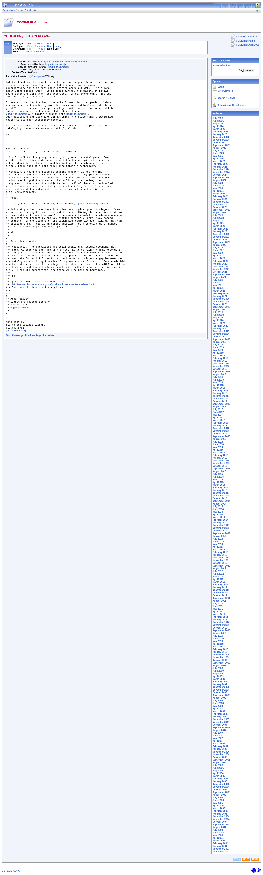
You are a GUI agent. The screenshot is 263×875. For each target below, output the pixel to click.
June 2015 (218, 476)
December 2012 (221, 557)
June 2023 (218, 218)
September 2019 (221, 339)
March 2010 (219, 646)
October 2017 (220, 401)
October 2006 (220, 757)
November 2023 (221, 204)
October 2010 (220, 627)
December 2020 (221, 299)
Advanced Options (222, 65)
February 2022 (220, 261)
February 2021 (220, 293)
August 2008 (219, 697)
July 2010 (218, 635)
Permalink (48, 385)
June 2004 (218, 832)
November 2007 (221, 722)
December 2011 (221, 590)
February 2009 (220, 681)
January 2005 (220, 813)
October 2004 (220, 822)
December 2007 (221, 719)
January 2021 (220, 296)
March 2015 (219, 485)
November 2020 (221, 301)
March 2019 (219, 355)
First (29, 43)
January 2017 (220, 425)
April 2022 (218, 255)
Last (57, 43)
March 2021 (219, 290)
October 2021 (220, 272)
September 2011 (221, 598)
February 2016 (220, 455)
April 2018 (218, 385)
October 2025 (220, 142)
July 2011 (218, 603)
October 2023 (220, 207)
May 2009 (218, 673)
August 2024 (219, 180)
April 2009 (218, 676)
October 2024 (220, 174)
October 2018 (220, 369)
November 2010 (221, 625)
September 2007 (221, 727)
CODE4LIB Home (245, 40)
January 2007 (220, 749)
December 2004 (221, 816)
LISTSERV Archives (247, 36)
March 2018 (219, 387)
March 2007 (219, 743)
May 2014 (218, 511)
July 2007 (218, 733)
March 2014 (219, 517)
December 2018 (221, 363)
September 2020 (221, 307)
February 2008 (220, 714)
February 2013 (220, 552)
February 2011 (220, 617)
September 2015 (221, 468)
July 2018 (218, 377)
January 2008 (220, 716)
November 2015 (221, 463)
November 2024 (221, 172)
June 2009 (218, 671)
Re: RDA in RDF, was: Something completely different (57, 61)
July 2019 (218, 344)
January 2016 (220, 458)
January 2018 (220, 393)
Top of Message (14, 385)
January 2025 (220, 166)
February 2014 (220, 520)
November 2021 (221, 269)
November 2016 (221, 431)
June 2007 (218, 735)
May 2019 (218, 350)
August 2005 (219, 795)
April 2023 (218, 223)
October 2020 (220, 304)
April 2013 (218, 547)
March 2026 (219, 129)
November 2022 (221, 237)
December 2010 (221, 622)
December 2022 (221, 234)
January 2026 (220, 134)
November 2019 (221, 334)
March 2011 (219, 614)
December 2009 (221, 654)
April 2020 (218, 320)
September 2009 (221, 662)
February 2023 (220, 228)
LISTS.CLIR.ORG (11, 870)
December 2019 (221, 331)
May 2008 (218, 706)
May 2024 (218, 188)
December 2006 (221, 751)
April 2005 (218, 805)
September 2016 (221, 436)
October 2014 (220, 498)
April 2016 (218, 449)
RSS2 (255, 859)
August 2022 (219, 245)
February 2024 (220, 196)
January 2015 (220, 490)
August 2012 (219, 568)
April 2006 (218, 773)
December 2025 (221, 137)
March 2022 (219, 258)
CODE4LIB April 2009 (247, 45)
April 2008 (218, 708)
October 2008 (220, 692)
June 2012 (218, 573)
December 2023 (221, 201)
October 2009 (220, 660)
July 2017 (218, 409)
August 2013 (219, 536)
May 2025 (218, 156)
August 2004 (219, 827)
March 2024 (219, 193)
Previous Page (33, 385)
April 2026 (218, 126)
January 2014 (220, 522)
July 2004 (218, 830)
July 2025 (218, 150)
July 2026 (218, 118)
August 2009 (219, 665)
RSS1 (246, 859)
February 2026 (220, 131)
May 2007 (218, 738)
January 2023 (220, 231)
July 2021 (218, 280)
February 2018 (220, 390)
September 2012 (221, 565)
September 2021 (221, 274)
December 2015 (221, 460)
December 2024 (221, 169)
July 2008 (218, 700)
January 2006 (220, 781)
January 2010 (220, 652)
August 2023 (219, 212)
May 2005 (218, 803)
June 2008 (218, 703)
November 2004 (221, 819)
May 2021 (218, 285)
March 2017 (219, 420)
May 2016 (218, 447)
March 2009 (219, 679)
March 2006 (219, 776)
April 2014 (218, 514)
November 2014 (221, 495)
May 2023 (218, 220)
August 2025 (219, 148)
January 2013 (220, 555)
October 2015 (220, 466)
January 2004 (220, 846)
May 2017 (218, 414)
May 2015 (218, 479)
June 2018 (218, 379)
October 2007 (220, 724)
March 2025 (219, 161)
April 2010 (218, 644)
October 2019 (220, 336)
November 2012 (221, 560)
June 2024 (218, 185)
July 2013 (218, 538)
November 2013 (221, 528)
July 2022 (218, 247)
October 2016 (220, 433)
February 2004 (220, 843)
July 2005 (218, 797)
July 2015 (218, 474)
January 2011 (220, 619)
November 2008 (221, 689)
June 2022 (218, 250)
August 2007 (219, 730)
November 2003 (221, 851)
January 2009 (220, 684)
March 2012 (219, 582)
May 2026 (218, 123)
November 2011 (221, 592)
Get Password (225, 91)
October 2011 (220, 595)
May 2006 (218, 770)
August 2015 (219, 471)
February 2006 (220, 778)
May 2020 (218, 317)
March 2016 (219, 452)
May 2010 (218, 641)
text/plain (39, 76)
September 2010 (221, 630)
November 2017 (221, 398)
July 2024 (218, 183)
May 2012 (218, 576)
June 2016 (218, 444)
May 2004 (218, 835)
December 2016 (221, 428)
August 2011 (219, 600)
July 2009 (218, 668)
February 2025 (220, 164)
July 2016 (218, 441)
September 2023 (221, 210)
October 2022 (220, 239)
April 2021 (218, 288)
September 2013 (221, 533)
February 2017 (220, 423)
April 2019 (218, 352)
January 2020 (220, 328)
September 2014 (221, 501)
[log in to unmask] (55, 64)
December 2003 (221, 848)
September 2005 (221, 792)
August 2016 (219, 439)
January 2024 (220, 199)
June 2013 (218, 541)
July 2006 (218, 765)
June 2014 (218, 509)
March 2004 (219, 840)
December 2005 (221, 784)
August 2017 (219, 406)
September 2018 (221, 371)
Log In (221, 86)
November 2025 (221, 139)
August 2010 (219, 633)
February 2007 (220, 746)
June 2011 (218, 606)
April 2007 (218, 741)
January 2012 (220, 587)
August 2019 (219, 342)
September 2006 (221, 760)
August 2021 (219, 277)
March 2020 (219, 323)
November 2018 (221, 366)
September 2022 (221, 242)
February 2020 (220, 325)
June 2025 (218, 153)
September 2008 (221, 695)
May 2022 (218, 253)
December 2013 (221, 525)
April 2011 (218, 611)
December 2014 (221, 493)
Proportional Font (35, 51)
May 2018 (218, 382)
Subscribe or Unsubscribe (232, 105)
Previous (40, 43)
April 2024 (218, 191)
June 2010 (218, 638)
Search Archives (222, 60)
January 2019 (220, 361)
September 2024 (221, 177)
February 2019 (220, 358)
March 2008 (219, 711)
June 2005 (218, 800)
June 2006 (218, 768)
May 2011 (218, 609)
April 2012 (218, 579)
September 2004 (221, 824)
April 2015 (218, 482)
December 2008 (221, 687)
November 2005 (221, 786)
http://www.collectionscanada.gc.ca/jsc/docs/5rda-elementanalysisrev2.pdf (53, 325)
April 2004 (218, 838)
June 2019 (218, 347)
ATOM (237, 859)
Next (49, 43)
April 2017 (218, 417)
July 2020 (218, 312)
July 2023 (218, 215)
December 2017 (221, 396)
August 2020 (219, 309)
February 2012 (220, 584)
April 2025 (218, 158)
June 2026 (218, 121)
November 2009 (221, 657)
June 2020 (218, 315)
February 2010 (220, 649)
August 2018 (219, 374)
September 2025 (221, 145)
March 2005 (219, 808)
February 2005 (220, 811)
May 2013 (218, 544)
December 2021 (221, 266)
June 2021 (218, 282)
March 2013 (219, 549)
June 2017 (218, 412)
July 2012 (218, 571)
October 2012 (220, 563)
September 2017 (221, 404)
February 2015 (220, 487)
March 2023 (219, 226)
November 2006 (221, 754)
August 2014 (219, 503)
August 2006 (219, 762)
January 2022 (220, 263)
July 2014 (218, 506)
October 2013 (220, 530)
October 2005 (220, 789)
